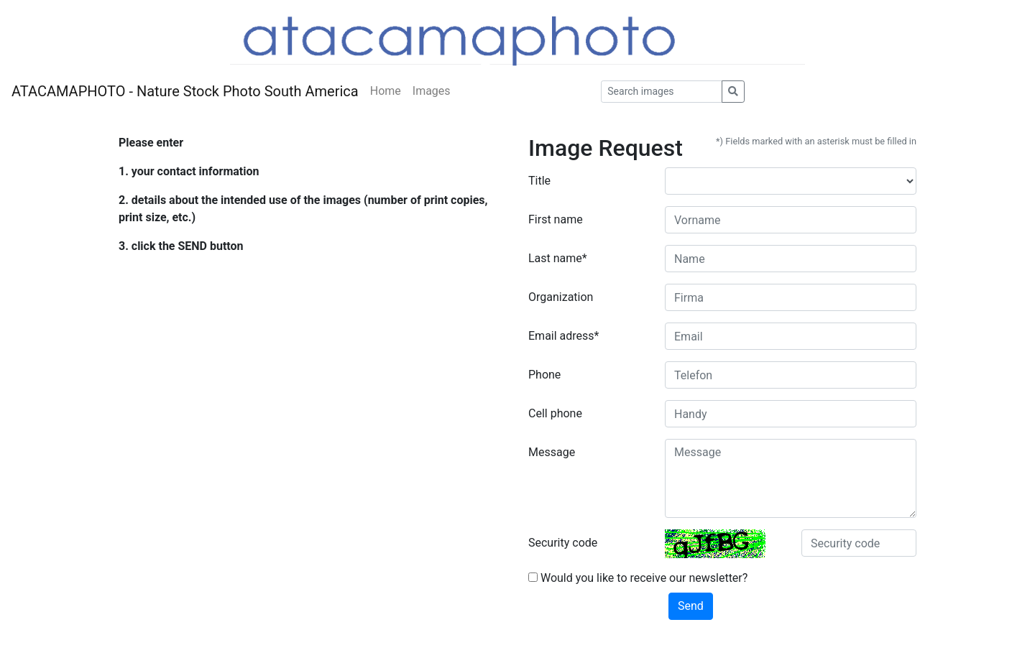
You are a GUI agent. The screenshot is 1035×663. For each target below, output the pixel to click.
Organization (560, 297)
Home (385, 91)
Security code (562, 543)
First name (555, 219)
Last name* (557, 258)
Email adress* (563, 336)
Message (551, 452)
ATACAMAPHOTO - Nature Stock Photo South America (185, 91)
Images (432, 91)
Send (691, 606)
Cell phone (555, 413)
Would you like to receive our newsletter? (638, 578)
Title (539, 180)
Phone (544, 374)
